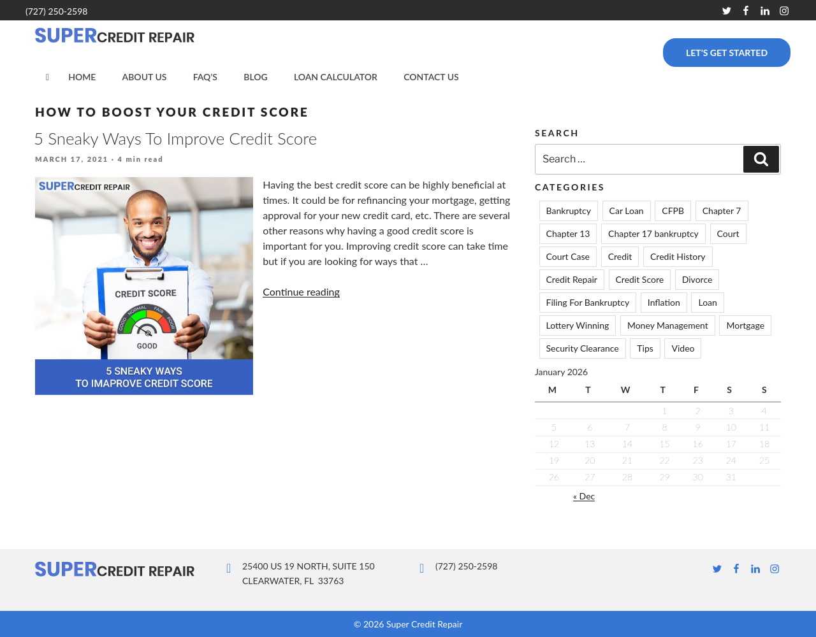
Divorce (697, 279)
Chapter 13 (568, 233)
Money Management (667, 325)
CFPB (673, 210)
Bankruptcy (568, 210)
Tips (645, 348)
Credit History (678, 256)
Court (728, 233)
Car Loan (626, 210)
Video (682, 348)
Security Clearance (582, 348)
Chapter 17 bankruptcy (653, 233)
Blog (255, 76)
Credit (620, 256)
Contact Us (431, 76)
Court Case (568, 256)
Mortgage (745, 325)
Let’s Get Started (727, 52)
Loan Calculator (335, 76)
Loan (707, 302)
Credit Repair (571, 279)
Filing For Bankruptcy (588, 302)
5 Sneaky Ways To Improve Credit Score (175, 138)
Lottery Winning (577, 325)
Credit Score (640, 279)
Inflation (664, 302)
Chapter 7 (722, 210)
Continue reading (301, 291)
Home (82, 76)
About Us (144, 76)
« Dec (584, 495)
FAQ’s (205, 76)
